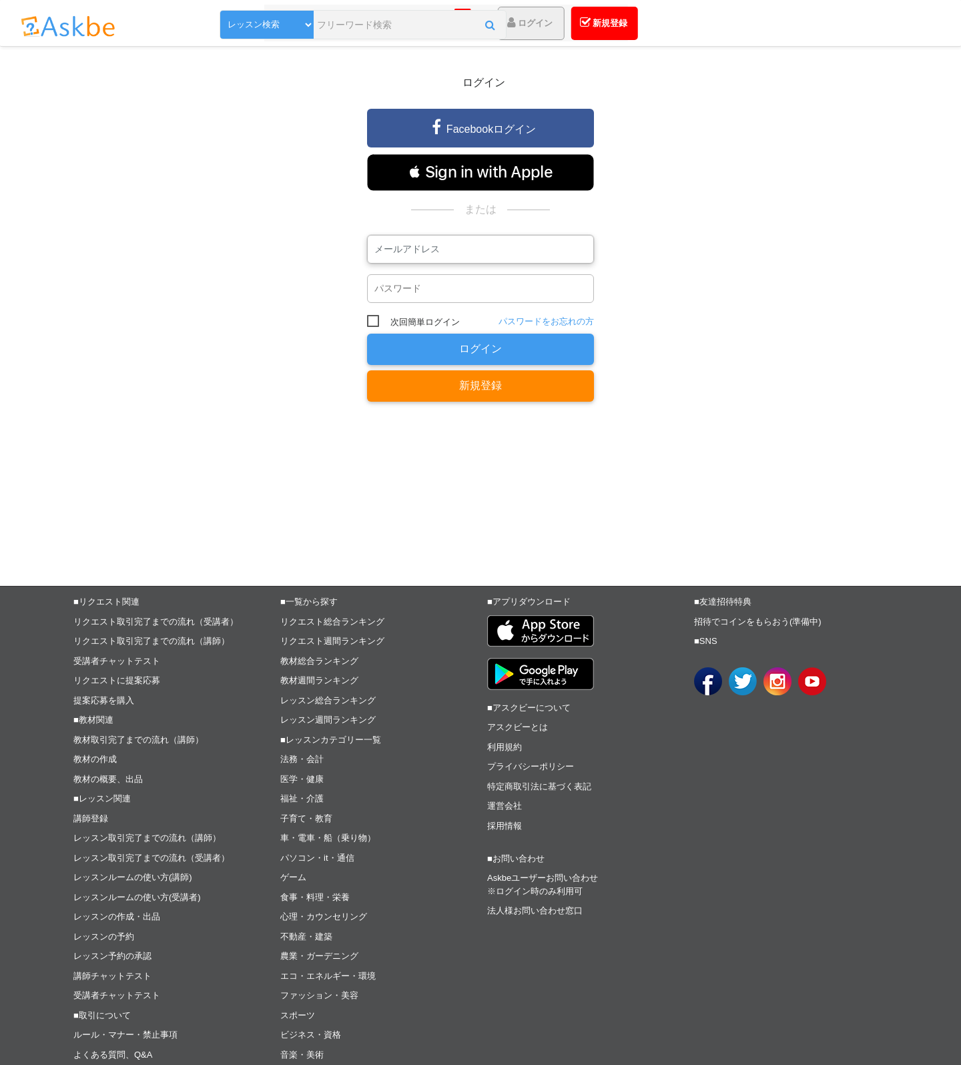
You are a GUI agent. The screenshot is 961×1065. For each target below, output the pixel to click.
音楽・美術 (302, 1055)
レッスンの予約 (103, 937)
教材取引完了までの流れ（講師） (138, 740)
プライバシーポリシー (530, 766)
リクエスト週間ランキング (332, 641)
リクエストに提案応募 (116, 680)
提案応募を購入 (103, 700)
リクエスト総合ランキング (332, 622)
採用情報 (504, 826)
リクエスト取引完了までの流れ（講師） (151, 641)
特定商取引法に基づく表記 (539, 786)
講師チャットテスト (112, 976)
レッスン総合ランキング (328, 700)
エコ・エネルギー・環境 (328, 976)
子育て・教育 (306, 818)
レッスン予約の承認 (112, 956)
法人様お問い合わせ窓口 (535, 911)
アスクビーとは (517, 727)
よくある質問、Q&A (112, 1055)
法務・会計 (302, 759)
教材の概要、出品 (108, 779)
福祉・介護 (302, 798)
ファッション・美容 (319, 995)
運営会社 (504, 806)
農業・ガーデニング (319, 956)
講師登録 (90, 818)
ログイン (480, 348)
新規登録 (480, 385)
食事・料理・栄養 (315, 897)
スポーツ (297, 1015)
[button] (490, 24)
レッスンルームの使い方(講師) (132, 877)
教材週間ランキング (319, 680)
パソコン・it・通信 (317, 858)
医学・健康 (302, 779)
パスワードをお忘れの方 (546, 321)
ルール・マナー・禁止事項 (125, 1035)
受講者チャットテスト (116, 661)
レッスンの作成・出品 (116, 917)
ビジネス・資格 (310, 1035)
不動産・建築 (306, 937)
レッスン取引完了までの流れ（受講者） (151, 858)
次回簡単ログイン (425, 322)
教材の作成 (95, 759)
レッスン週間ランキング (328, 720)
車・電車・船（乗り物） (328, 838)
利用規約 (504, 747)
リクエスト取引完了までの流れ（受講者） (155, 622)
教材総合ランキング (319, 661)
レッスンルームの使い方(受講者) (137, 897)
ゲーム (293, 877)
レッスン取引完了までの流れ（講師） (147, 838)
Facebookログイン (484, 127)
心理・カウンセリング (323, 917)
